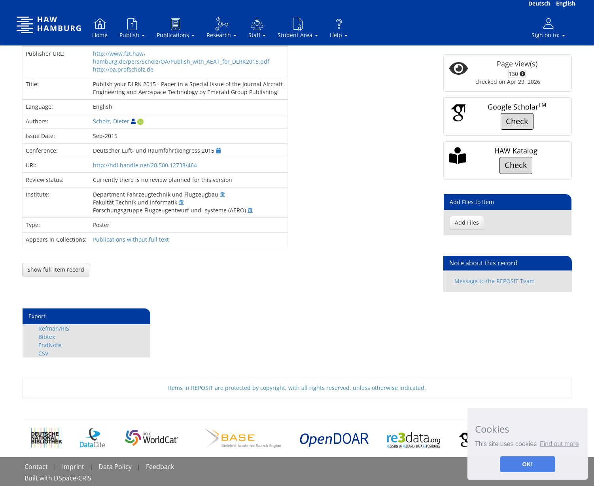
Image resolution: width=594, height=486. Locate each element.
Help (339, 28)
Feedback (160, 466)
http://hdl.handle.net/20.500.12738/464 (145, 165)
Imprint (73, 466)
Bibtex (46, 336)
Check (517, 121)
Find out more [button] (559, 444)
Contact (36, 466)
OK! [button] (527, 464)
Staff (257, 28)
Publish (132, 28)
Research (221, 28)
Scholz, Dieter (111, 121)
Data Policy (115, 466)
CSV (43, 353)
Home (100, 28)
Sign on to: (548, 28)
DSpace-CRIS (72, 478)
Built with (39, 478)
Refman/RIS (53, 328)
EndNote (49, 345)
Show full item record (55, 269)
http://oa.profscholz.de (123, 69)
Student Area (298, 28)
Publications (176, 28)
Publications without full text (131, 239)
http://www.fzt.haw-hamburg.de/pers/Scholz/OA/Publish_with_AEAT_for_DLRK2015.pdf (181, 57)
